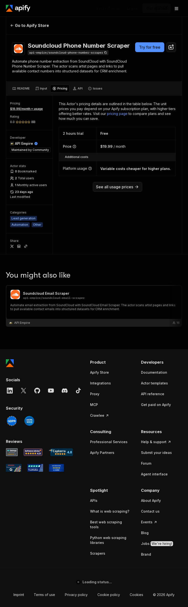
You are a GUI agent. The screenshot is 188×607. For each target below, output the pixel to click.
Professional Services (109, 442)
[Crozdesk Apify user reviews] (56, 468)
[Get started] (156, 8)
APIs (93, 500)
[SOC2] (29, 421)
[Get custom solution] (108, 8)
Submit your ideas (156, 452)
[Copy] (68, 52)
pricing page (117, 114)
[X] (23, 390)
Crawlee (99, 415)
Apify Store (99, 372)
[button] (110, 362)
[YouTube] (51, 390)
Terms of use (44, 595)
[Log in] (132, 8)
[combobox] (171, 47)
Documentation (154, 372)
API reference (152, 394)
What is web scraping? (109, 511)
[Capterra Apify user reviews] (60, 452)
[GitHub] (37, 390)
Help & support (156, 442)
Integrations (100, 383)
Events (149, 522)
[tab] (21, 88)
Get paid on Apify (156, 405)
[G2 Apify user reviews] (14, 468)
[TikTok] (78, 390)
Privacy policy (76, 595)
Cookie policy (108, 595)
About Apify (151, 500)
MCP (94, 405)
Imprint (18, 595)
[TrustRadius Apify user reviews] (35, 468)
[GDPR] (12, 421)
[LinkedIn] (10, 390)
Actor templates (154, 383)
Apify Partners (102, 452)
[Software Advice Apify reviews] (33, 452)
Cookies (136, 595)
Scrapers (97, 553)
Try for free (149, 47)
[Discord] (65, 390)
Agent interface (154, 474)
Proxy (94, 394)
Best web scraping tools (106, 524)
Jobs (157, 543)
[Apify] (18, 8)
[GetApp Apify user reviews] (12, 452)
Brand (146, 554)
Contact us (150, 511)
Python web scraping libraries (108, 540)
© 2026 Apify (164, 595)
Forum (146, 463)
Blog (145, 533)
